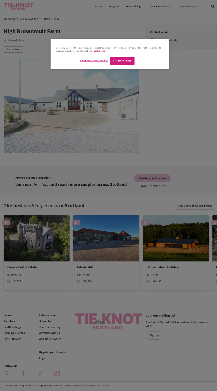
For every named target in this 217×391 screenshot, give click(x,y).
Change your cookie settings (94, 60)
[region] (110, 54)
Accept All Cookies (122, 60)
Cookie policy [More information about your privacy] (99, 51)
